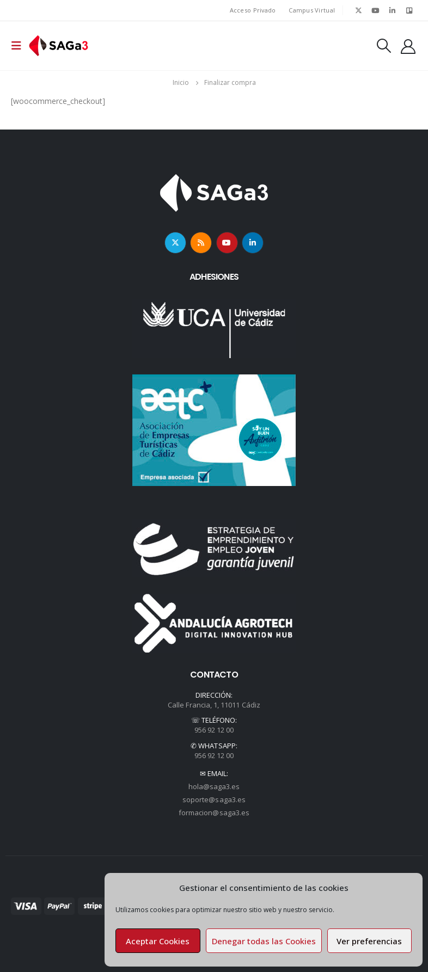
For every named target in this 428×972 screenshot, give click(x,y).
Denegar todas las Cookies (264, 941)
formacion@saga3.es (214, 812)
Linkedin (253, 243)
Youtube (227, 243)
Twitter (175, 243)
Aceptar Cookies (157, 941)
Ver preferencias (369, 941)
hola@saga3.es (214, 786)
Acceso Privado (253, 10)
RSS (201, 243)
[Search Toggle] (384, 46)
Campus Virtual (312, 10)
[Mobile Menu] (19, 45)
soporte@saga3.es (214, 799)
